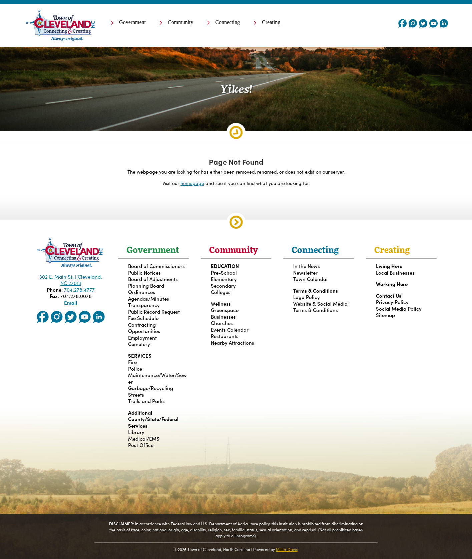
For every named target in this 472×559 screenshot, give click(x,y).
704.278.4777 (79, 289)
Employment (142, 337)
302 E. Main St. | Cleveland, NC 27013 (70, 280)
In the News (306, 265)
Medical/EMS (143, 438)
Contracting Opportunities (144, 328)
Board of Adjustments (153, 278)
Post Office (140, 444)
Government (132, 22)
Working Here (392, 283)
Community (180, 22)
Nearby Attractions (232, 342)
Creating (271, 22)
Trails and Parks (146, 400)
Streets (136, 394)
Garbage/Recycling (150, 387)
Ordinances (141, 291)
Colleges (220, 291)
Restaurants (225, 335)
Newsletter (305, 272)
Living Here (389, 265)
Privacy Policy (392, 301)
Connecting (227, 22)
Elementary (224, 278)
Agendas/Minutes (148, 298)
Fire (132, 361)
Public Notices (144, 272)
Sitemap (385, 314)
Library (136, 431)
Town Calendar (310, 278)
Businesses (223, 316)
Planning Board (146, 285)
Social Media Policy (399, 308)
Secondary (223, 285)
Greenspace (225, 309)
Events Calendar (230, 329)
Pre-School (224, 272)
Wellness (221, 303)
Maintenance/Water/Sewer (157, 378)
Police (135, 368)
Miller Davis (287, 549)
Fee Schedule (143, 317)
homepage (192, 183)
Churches (222, 322)
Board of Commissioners (156, 265)
